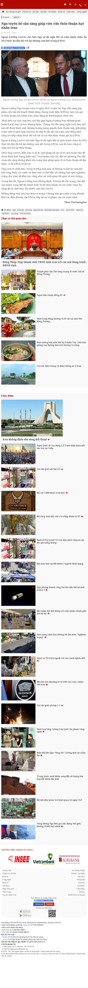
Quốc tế (16, 17)
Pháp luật (81, 908)
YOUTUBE (49, 933)
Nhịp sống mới (8, 918)
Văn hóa (81, 911)
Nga (14, 210)
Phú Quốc (5, 213)
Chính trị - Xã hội (30, 11)
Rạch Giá (79, 210)
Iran (62, 210)
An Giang (14, 213)
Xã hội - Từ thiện (48, 11)
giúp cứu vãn (38, 210)
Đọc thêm (8, 410)
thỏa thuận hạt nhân (52, 210)
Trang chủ (6, 17)
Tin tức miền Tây (9, 924)
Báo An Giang (25, 213)
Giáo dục (71, 11)
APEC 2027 (70, 210)
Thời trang (6, 921)
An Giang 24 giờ (13, 11)
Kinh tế (61, 11)
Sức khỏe (81, 915)
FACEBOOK (39, 933)
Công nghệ (82, 11)
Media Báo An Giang (76, 924)
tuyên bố (20, 210)
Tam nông (80, 918)
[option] (19, 888)
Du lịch (82, 921)
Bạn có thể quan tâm (14, 218)
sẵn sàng (28, 210)
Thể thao (6, 915)
